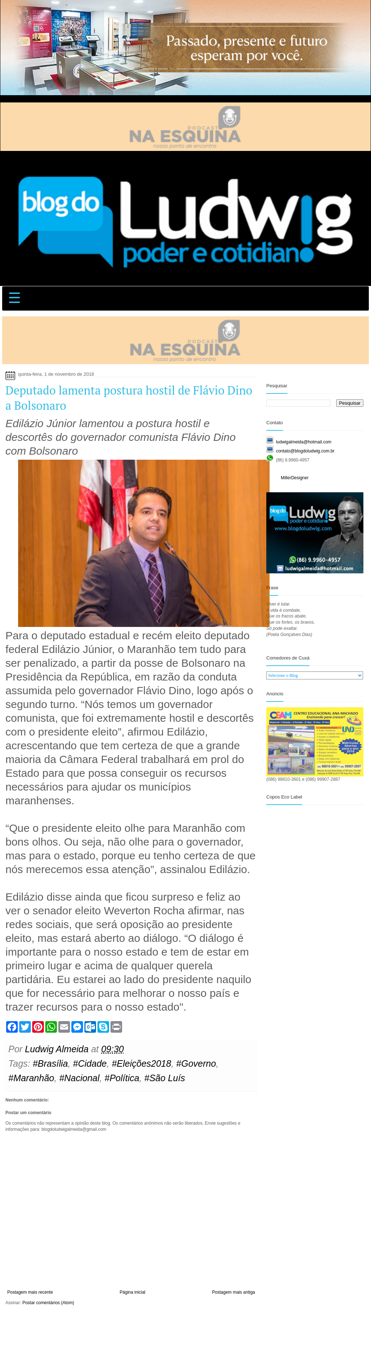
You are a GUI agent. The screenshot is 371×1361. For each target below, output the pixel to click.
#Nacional (79, 1078)
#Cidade (90, 1063)
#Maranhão (31, 1078)
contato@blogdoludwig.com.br (305, 451)
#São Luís (164, 1078)
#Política (121, 1078)
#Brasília (50, 1063)
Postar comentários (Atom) (48, 1302)
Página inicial (132, 1292)
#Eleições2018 (141, 1063)
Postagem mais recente (30, 1292)
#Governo (196, 1063)
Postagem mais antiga (233, 1292)
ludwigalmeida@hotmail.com (304, 441)
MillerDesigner (295, 477)
